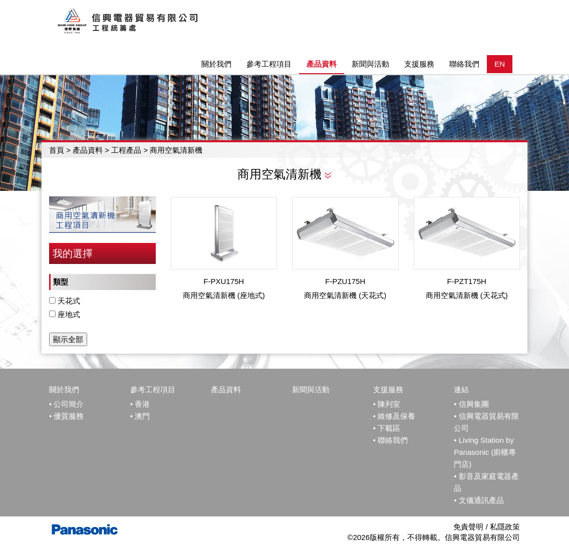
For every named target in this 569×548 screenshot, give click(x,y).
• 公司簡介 (66, 404)
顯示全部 (68, 339)
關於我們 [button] (216, 64)
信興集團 (474, 404)
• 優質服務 (66, 416)
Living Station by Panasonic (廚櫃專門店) (485, 452)
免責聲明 (468, 526)
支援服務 (388, 389)
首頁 (56, 150)
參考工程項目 (152, 389)
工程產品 (127, 150)
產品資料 (88, 150)
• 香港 (140, 404)
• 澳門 (140, 416)
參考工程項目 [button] (269, 64)
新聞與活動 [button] (370, 64)
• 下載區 (386, 428)
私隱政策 (505, 526)
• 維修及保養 (394, 416)
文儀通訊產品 (481, 500)
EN (499, 64)
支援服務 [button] (419, 64)
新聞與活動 (311, 389)
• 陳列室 (386, 404)
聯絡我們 (464, 64)
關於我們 (64, 389)
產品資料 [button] (322, 64)
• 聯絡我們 (390, 440)
